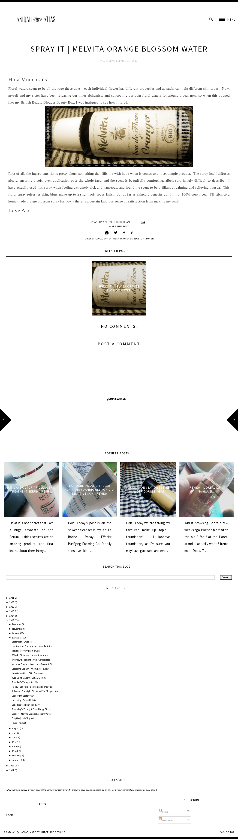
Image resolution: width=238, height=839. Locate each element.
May (14, 742)
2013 (12, 620)
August (16, 728)
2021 (12, 597)
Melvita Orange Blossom (129, 238)
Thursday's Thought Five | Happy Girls (31, 709)
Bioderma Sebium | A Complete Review (30, 668)
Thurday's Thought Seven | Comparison (31, 659)
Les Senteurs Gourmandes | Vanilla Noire (32, 646)
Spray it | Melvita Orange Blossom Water (119, 288)
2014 (12, 615)
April (14, 746)
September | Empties (22, 641)
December (17, 624)
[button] (227, 19)
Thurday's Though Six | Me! (25, 682)
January (16, 760)
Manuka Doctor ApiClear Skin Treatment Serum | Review (31, 489)
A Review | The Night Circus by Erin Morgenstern (35, 691)
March (15, 751)
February (16, 755)
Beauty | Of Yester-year (23, 695)
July (14, 733)
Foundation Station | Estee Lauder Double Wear (148, 489)
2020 (12, 602)
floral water (102, 238)
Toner (150, 238)
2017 (12, 606)
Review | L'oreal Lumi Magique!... (206, 489)
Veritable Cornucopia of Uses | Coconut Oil (32, 664)
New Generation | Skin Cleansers (27, 673)
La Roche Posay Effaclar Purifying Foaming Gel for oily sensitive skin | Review (89, 490)
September (17, 637)
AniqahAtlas (20, 832)
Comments (166, 820)
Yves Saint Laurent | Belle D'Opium (29, 677)
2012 (12, 765)
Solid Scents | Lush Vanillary (26, 704)
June (15, 737)
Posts (163, 811)
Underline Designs (52, 832)
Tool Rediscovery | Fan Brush (26, 650)
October (16, 633)
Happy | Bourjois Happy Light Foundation (32, 686)
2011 (12, 770)
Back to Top (227, 832)
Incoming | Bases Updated (24, 700)
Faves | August (19, 722)
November (17, 628)
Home (10, 815)
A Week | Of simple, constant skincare (30, 655)
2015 (12, 611)
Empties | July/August (23, 718)
